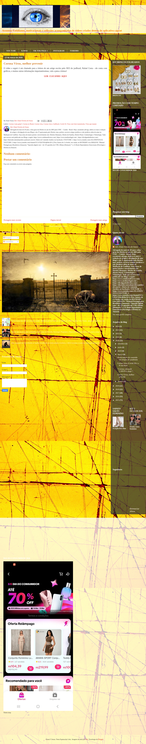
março (120, 354)
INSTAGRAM (58, 51)
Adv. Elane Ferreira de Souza (126, 247)
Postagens (7, 238)
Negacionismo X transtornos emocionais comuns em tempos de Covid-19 (30, 250)
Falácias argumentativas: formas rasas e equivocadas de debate (31, 319)
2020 (118, 341)
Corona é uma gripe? (15, 124)
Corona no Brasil (28, 124)
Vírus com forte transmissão (76, 124)
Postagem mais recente (12, 220)
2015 (118, 400)
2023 (118, 330)
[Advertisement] (45, 39)
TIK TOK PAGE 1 (40, 51)
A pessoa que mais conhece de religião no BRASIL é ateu (29, 330)
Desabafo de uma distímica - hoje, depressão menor (27, 341)
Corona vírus (38, 124)
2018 (118, 389)
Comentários (8, 241)
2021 (118, 337)
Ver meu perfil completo (122, 314)
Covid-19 (63, 124)
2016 (118, 396)
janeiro (121, 381)
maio (120, 347)
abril (120, 351)
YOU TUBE (11, 51)
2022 (118, 334)
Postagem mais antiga (99, 220)
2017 (118, 393)
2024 (118, 326)
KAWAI (24, 51)
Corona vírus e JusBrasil (51, 124)
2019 (118, 386)
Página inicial (56, 220)
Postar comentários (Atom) (58, 226)
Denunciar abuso (134, 509)
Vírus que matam (91, 124)
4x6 (87, 739)
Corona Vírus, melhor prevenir (23, 63)
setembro (121, 344)
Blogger (100, 739)
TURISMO (74, 51)
